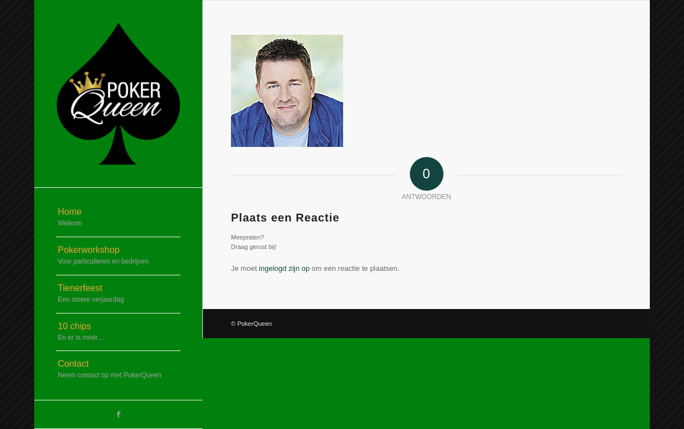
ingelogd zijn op (284, 268)
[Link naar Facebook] (118, 414)
